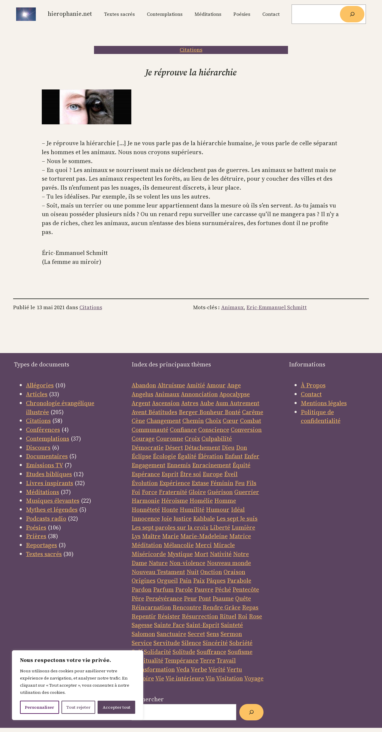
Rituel (228, 616)
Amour (216, 385)
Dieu (228, 447)
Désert (174, 447)
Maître (151, 536)
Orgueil (167, 580)
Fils (251, 483)
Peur (190, 598)
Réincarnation (151, 607)
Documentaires (47, 456)
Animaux (232, 307)
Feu (240, 483)
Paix (199, 580)
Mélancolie (179, 545)
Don (241, 447)
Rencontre (186, 607)
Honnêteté (146, 509)
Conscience (213, 429)
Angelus (142, 394)
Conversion (246, 429)
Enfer (251, 456)
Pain (185, 580)
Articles (36, 394)
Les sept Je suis (237, 518)
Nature (158, 563)
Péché (223, 589)
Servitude (166, 643)
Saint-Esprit (202, 625)
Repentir (144, 616)
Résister (169, 616)
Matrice (240, 536)
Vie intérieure (184, 678)
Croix (192, 438)
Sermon (231, 634)
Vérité (216, 669)
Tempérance (181, 660)
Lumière (243, 527)
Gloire (197, 492)
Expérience (174, 483)
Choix (213, 421)
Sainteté (232, 625)
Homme (225, 500)
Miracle (224, 545)
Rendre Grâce (222, 607)
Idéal (238, 509)
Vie (159, 678)
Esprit (169, 474)
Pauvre (203, 589)
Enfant (234, 456)
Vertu (234, 669)
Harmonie (146, 500)
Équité (241, 465)
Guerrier (246, 492)
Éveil (231, 474)
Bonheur (211, 412)
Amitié (196, 385)
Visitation (229, 678)
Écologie (164, 456)
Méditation (147, 545)
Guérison (220, 492)
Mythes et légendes (52, 509)
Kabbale (204, 518)
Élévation (210, 456)
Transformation (153, 669)
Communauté (150, 429)
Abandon (144, 385)
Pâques (216, 580)
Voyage (254, 678)
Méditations (42, 492)
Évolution (145, 483)
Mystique (180, 554)
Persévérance (164, 598)
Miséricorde (149, 554)
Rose (255, 616)
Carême (252, 412)
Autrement (244, 403)
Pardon (142, 589)
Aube (207, 403)
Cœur (230, 421)
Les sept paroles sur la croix (170, 527)
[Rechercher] (352, 14)
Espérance (146, 474)
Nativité (221, 554)
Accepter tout (116, 707)
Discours (38, 447)
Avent (140, 412)
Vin (210, 678)
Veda (183, 669)
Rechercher (148, 699)
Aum (222, 403)
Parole (184, 589)
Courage (143, 438)
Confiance (183, 429)
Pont (204, 598)
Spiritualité (147, 660)
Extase (200, 483)
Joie (166, 518)
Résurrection (200, 616)
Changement (164, 421)
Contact (311, 394)
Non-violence (187, 563)
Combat (250, 421)
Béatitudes (162, 412)
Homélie (201, 500)
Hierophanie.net (70, 14)
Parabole (239, 580)
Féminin (221, 483)
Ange (234, 385)
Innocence (146, 518)
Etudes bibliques (49, 474)
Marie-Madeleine (204, 536)
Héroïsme (174, 500)
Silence (191, 643)
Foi (136, 492)
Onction (211, 572)
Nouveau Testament (158, 572)
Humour (217, 509)
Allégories (40, 385)
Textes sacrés (44, 554)
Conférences (43, 429)
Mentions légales (324, 403)
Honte (169, 509)
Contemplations (47, 438)
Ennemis (179, 465)
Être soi (190, 474)
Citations (191, 49)
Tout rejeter (78, 707)
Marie (170, 536)
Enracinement (211, 465)
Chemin (193, 421)
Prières (36, 536)
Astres (189, 403)
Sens (213, 634)
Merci (203, 545)
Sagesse (142, 625)
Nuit (193, 572)
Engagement (148, 465)
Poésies (36, 527)
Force (149, 492)
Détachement (202, 447)
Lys (136, 536)
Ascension (166, 403)
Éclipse (141, 456)
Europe (213, 474)
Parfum (163, 589)
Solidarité (157, 652)
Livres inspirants (49, 483)
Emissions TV (44, 465)
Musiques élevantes (52, 500)
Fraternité (173, 492)
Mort (201, 554)
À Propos (313, 385)
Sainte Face (169, 625)
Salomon (143, 634)
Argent (141, 403)
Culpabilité (216, 438)
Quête (243, 598)
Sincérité (215, 643)
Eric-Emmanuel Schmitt (277, 307)
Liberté (220, 527)
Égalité (187, 456)
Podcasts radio (46, 518)
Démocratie (148, 447)
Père (138, 598)
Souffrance (211, 652)
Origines (143, 580)
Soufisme (240, 652)
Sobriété (240, 643)
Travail (226, 660)
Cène (138, 421)
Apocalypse (234, 394)
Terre (207, 660)
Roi (242, 616)
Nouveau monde (229, 563)
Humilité (192, 509)
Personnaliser (39, 707)
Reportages (41, 545)
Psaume (223, 598)
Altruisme (171, 385)
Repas (250, 607)
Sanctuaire (171, 634)
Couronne (169, 438)
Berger (189, 412)
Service (142, 643)
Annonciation (199, 394)
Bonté (232, 412)
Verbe (199, 669)
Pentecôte (245, 589)
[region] (77, 685)
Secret (196, 634)
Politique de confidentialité (321, 416)
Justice (182, 518)
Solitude (183, 652)
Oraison (234, 572)
